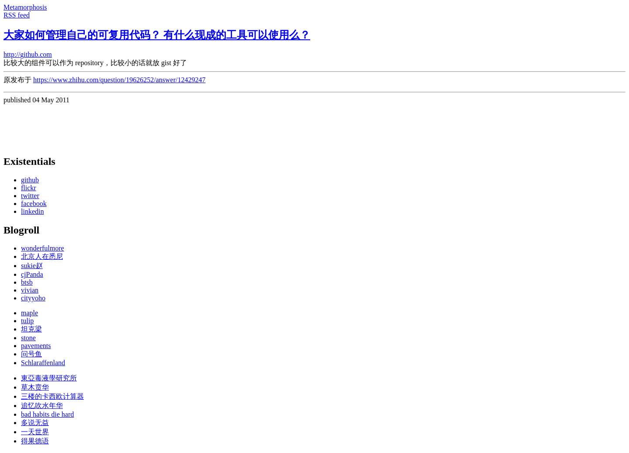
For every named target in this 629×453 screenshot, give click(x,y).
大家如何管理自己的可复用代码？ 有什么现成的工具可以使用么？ (156, 35)
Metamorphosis (25, 7)
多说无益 (35, 422)
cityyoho (33, 298)
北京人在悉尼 (42, 256)
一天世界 (35, 432)
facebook (34, 203)
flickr (28, 188)
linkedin (32, 211)
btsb (27, 282)
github (30, 180)
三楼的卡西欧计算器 (52, 396)
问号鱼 (31, 354)
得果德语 (35, 441)
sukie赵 (32, 265)
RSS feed (16, 15)
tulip (27, 320)
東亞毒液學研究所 (49, 378)
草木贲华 (35, 387)
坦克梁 (31, 329)
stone (28, 337)
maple (29, 313)
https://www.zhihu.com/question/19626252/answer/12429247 (119, 80)
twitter (30, 195)
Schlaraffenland (43, 362)
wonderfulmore (42, 248)
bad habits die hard (47, 414)
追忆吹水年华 (42, 405)
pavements (36, 345)
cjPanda (32, 274)
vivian (29, 290)
